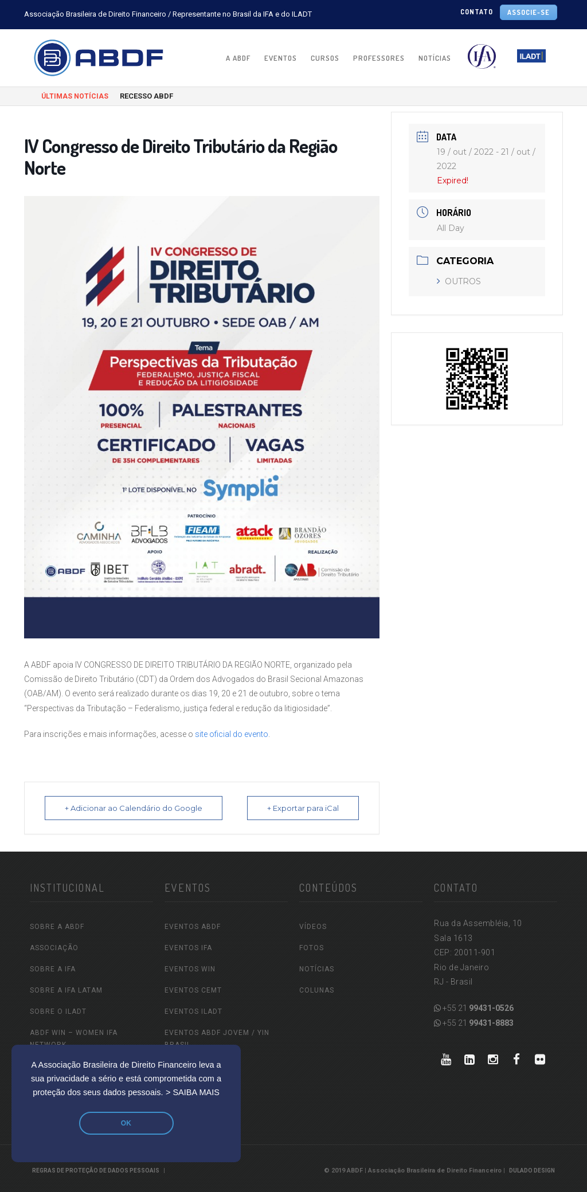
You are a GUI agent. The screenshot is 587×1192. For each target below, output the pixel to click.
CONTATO (476, 11)
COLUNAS (316, 990)
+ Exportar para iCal (303, 808)
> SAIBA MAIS (193, 1092)
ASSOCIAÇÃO (54, 948)
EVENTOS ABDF (193, 927)
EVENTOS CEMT (193, 990)
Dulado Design (532, 1170)
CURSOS (325, 57)
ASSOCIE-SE (528, 12)
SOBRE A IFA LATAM (66, 990)
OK (126, 1123)
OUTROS (459, 281)
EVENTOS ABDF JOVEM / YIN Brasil (217, 1039)
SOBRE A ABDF (57, 927)
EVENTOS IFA (188, 948)
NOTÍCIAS (434, 57)
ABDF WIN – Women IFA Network (74, 1039)
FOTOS (311, 948)
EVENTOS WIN (190, 969)
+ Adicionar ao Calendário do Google (133, 808)
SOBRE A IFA (53, 969)
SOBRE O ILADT (58, 1011)
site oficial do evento (231, 734)
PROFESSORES (379, 57)
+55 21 (474, 1008)
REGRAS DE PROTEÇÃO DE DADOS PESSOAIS (95, 1170)
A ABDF (238, 57)
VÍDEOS (313, 927)
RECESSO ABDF (146, 96)
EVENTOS (280, 57)
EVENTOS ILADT (193, 1011)
